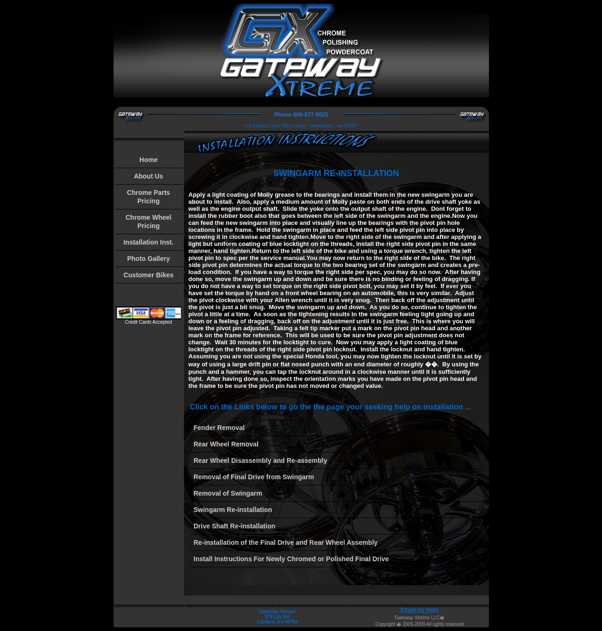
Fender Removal (219, 427)
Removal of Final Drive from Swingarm (254, 477)
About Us (148, 176)
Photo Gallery (148, 258)
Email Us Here (420, 610)
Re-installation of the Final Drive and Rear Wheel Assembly (286, 542)
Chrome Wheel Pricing (148, 222)
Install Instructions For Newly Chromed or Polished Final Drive (291, 559)
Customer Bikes (148, 275)
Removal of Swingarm (228, 493)
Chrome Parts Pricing (148, 197)
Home (148, 159)
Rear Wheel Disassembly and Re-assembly (261, 460)
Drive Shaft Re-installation (234, 526)
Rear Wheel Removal (226, 444)
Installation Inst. (148, 242)
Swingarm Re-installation (233, 509)
